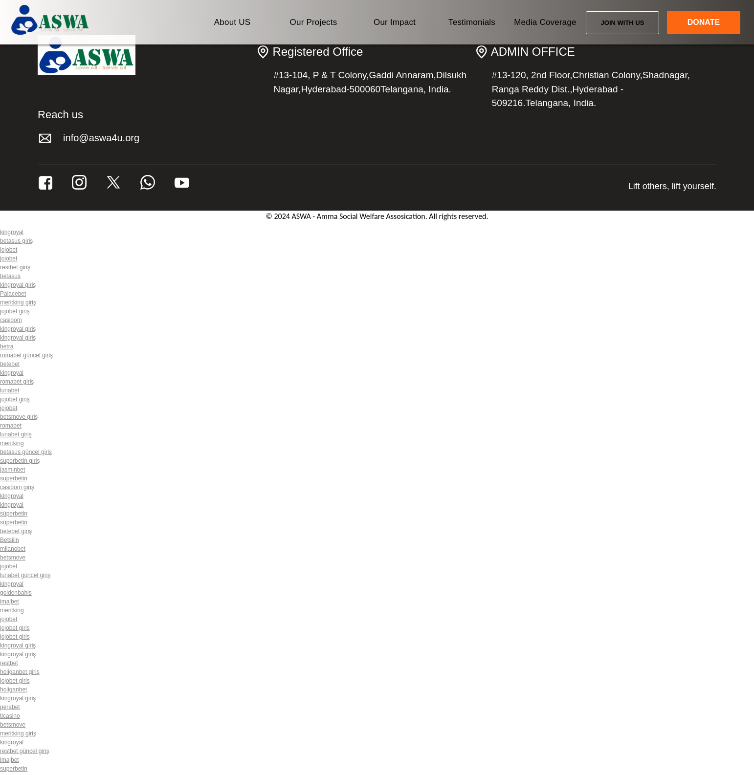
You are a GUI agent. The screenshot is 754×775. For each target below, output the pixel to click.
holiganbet (13, 689)
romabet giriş (17, 381)
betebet (10, 364)
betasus (10, 276)
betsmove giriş (19, 416)
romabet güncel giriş (26, 355)
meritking (12, 443)
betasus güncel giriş (26, 452)
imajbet (9, 601)
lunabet (9, 390)
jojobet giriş (15, 311)
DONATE (703, 22)
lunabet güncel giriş (25, 575)
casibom (11, 320)
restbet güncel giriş (24, 751)
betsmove (12, 557)
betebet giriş (16, 531)
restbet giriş (15, 267)
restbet (9, 663)
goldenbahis (16, 592)
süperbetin (13, 513)
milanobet (12, 548)
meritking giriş (18, 302)
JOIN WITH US (622, 22)
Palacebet (13, 293)
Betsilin (9, 540)
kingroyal (11, 232)
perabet (10, 707)
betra (6, 346)
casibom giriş (17, 487)
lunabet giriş (16, 434)
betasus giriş (16, 240)
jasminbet (12, 469)
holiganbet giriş (20, 671)
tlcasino (10, 715)
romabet (11, 425)
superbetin (13, 478)
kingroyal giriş (18, 284)
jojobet (8, 249)
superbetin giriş (20, 460)
